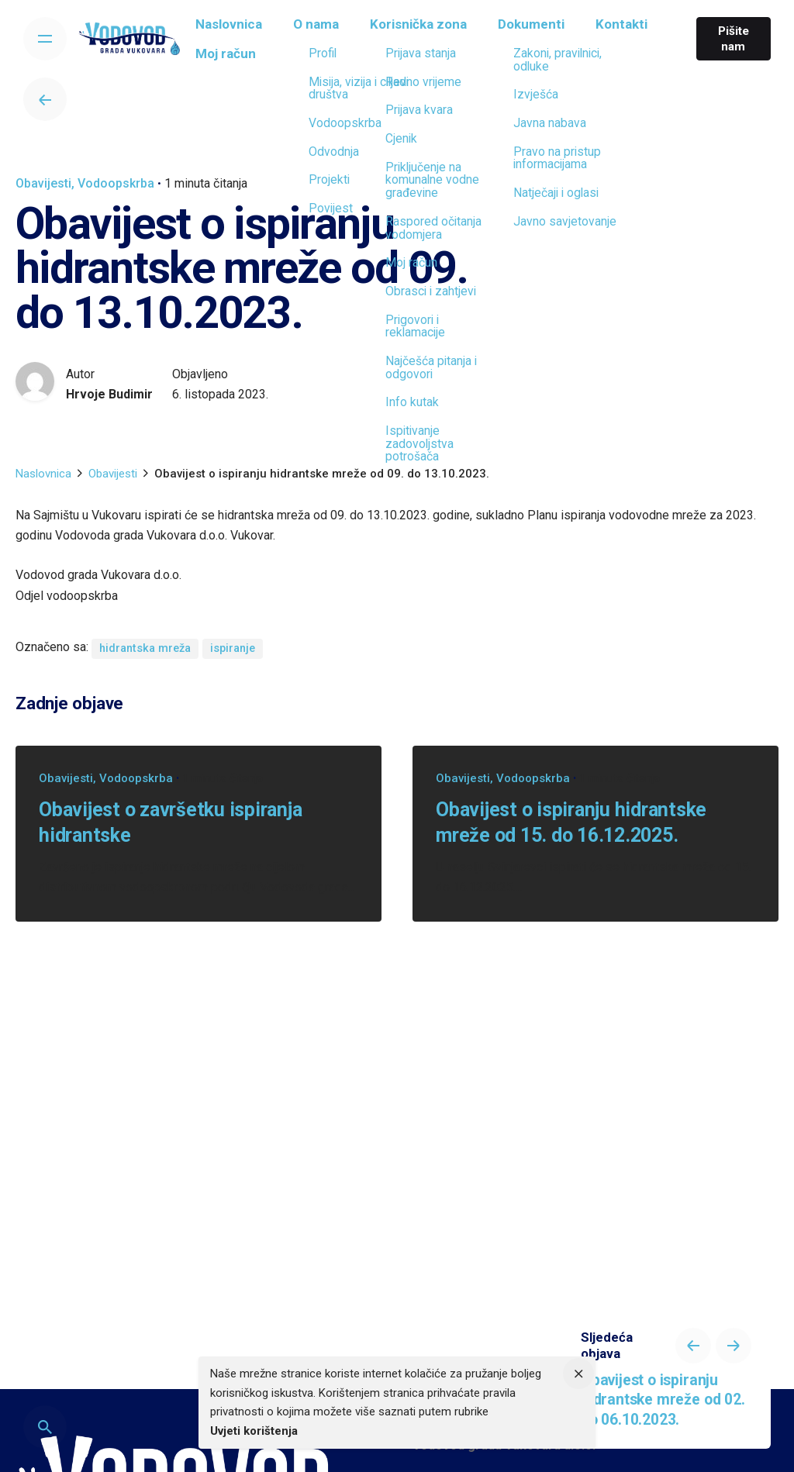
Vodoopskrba (116, 183)
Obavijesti (43, 183)
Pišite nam (730, 38)
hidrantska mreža (145, 648)
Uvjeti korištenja (254, 1431)
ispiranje (232, 648)
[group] (238, 29)
